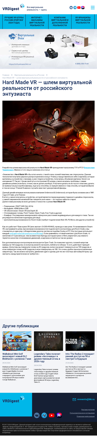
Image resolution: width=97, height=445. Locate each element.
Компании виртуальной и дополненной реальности (59, 21)
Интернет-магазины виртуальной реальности (36, 21)
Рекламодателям (88, 410)
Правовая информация (86, 417)
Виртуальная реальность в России (29, 75)
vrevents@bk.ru (83, 399)
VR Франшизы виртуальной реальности (82, 20)
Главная (5, 75)
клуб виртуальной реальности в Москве (26, 233)
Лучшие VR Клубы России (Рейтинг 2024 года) (14, 20)
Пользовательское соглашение (82, 413)
